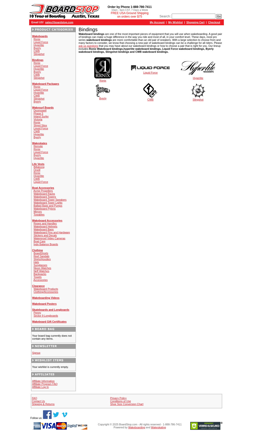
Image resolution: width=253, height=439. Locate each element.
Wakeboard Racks (44, 193)
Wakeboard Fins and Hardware (52, 232)
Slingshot (39, 54)
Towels (38, 276)
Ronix (37, 39)
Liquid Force (41, 42)
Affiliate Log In (40, 386)
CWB (37, 51)
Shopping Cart (195, 22)
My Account (157, 22)
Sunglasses (40, 265)
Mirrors (38, 211)
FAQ (34, 398)
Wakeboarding (136, 427)
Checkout (214, 22)
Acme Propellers (43, 190)
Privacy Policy (118, 398)
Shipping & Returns (43, 404)
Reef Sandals (41, 256)
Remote (38, 146)
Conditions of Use (120, 401)
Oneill (37, 169)
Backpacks (40, 274)
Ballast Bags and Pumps (48, 205)
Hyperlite (39, 45)
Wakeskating (158, 427)
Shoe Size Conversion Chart (126, 404)
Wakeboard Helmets (45, 226)
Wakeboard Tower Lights (48, 202)
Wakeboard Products (46, 288)
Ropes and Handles (45, 223)
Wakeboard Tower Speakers (50, 199)
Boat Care (39, 241)
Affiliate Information (43, 381)
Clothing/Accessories (46, 291)
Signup (36, 352)
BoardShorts (41, 253)
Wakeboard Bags (44, 229)
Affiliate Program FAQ (45, 384)
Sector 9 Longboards (46, 315)
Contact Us (38, 401)
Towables (39, 214)
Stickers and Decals (45, 235)
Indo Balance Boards (46, 244)
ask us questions (88, 45)
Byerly (37, 48)
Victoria (38, 119)
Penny (37, 312)
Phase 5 (38, 113)
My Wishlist (175, 22)
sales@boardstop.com (59, 22)
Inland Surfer (41, 116)
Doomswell (40, 110)
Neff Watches (41, 271)
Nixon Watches (42, 268)
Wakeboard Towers (45, 196)
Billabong (39, 166)
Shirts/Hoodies (42, 259)
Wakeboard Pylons (45, 208)
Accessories (40, 279)
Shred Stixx (40, 125)
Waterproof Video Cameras (49, 238)
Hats (36, 262)
